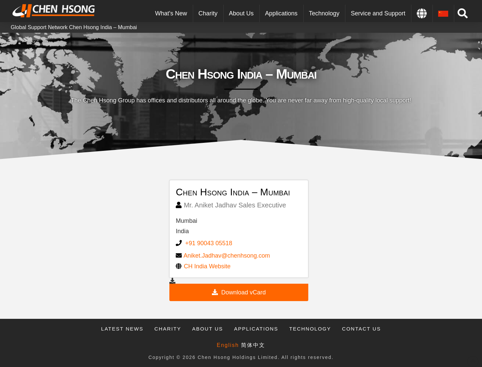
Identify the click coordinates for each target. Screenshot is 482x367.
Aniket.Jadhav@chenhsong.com (226, 255)
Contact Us (361, 329)
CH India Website (207, 266)
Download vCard (243, 292)
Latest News (122, 329)
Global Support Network (39, 27)
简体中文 (253, 345)
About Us (207, 329)
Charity (167, 329)
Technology (310, 329)
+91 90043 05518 (208, 243)
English (228, 345)
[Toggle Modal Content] (462, 13)
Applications (256, 329)
